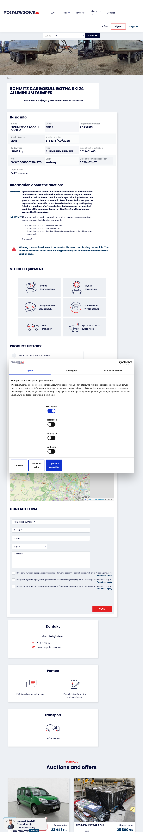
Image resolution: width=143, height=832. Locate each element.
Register (77, 809)
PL (103, 13)
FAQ (76, 812)
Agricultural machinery (12, 797)
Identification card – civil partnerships (42, 216)
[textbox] (67, 22)
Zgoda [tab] (29, 393)
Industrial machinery (12, 791)
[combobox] (67, 22)
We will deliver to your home (58, 797)
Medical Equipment (12, 804)
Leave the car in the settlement (36, 786)
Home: (9, 78)
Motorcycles (12, 813)
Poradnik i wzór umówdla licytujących (81, 579)
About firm (79, 778)
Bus (8, 786)
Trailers (10, 782)
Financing (56, 778)
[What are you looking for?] (46, 22)
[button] (140, 37)
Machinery (12, 809)
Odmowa (30, 445)
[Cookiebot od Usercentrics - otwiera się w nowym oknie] (120, 385)
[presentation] (33, 522)
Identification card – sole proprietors (41, 219)
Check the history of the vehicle (21, 352)
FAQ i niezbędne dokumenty (62, 577)
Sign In (118, 13)
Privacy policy (80, 823)
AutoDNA (55, 806)
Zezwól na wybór (71, 445)
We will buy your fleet (37, 780)
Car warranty (57, 782)
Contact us (79, 805)
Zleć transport (116, 574)
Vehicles (11, 778)
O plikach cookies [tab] (113, 393)
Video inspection (56, 791)
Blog (76, 782)
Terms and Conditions (79, 817)
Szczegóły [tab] (71, 393)
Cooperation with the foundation (80, 789)
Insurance (56, 786)
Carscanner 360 (59, 802)
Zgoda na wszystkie (112, 445)
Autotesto (56, 810)
